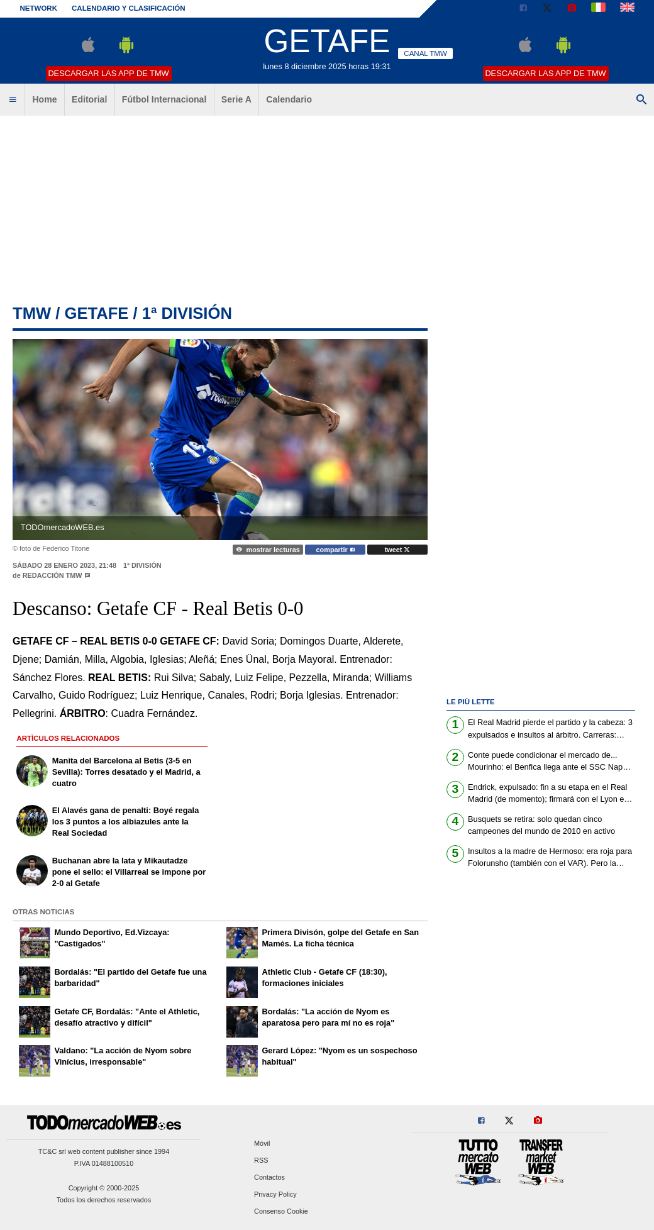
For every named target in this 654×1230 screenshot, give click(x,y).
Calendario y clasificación (129, 8)
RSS (261, 1160)
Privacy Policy (275, 1195)
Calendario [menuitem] (289, 99)
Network (39, 8)
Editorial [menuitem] (89, 99)
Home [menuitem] (44, 99)
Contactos (269, 1177)
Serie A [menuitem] (236, 99)
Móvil (262, 1143)
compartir (335, 549)
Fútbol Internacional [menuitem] (164, 99)
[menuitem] (12, 100)
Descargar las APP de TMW (108, 73)
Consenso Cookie (281, 1212)
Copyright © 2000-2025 (104, 1188)
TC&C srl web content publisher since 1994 (104, 1151)
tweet (398, 549)
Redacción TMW (52, 575)
